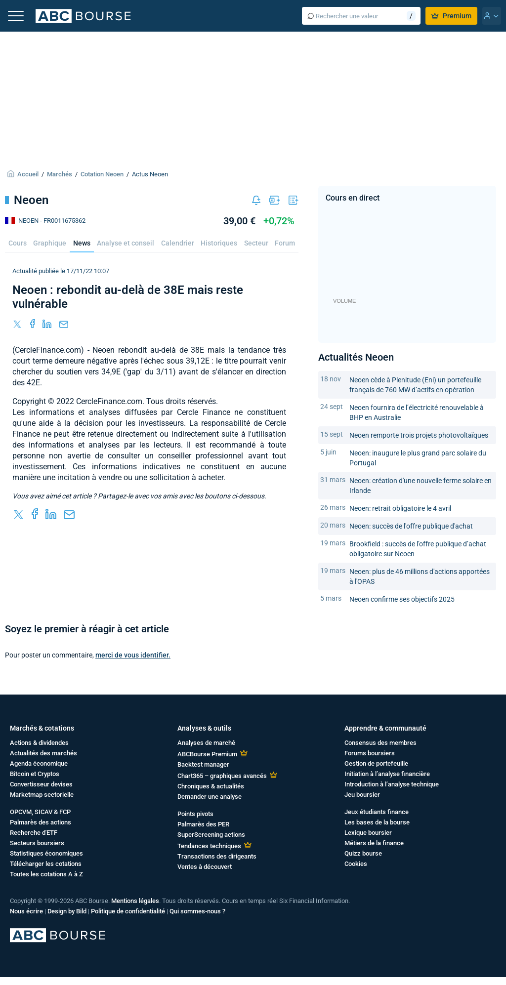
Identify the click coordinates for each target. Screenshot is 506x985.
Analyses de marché (206, 742)
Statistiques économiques (46, 853)
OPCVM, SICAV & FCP (40, 812)
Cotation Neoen (102, 174)
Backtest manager (203, 764)
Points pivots (195, 814)
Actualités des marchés (43, 753)
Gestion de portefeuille (376, 763)
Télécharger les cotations (46, 863)
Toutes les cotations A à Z (46, 874)
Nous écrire (26, 911)
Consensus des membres (380, 742)
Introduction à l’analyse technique (391, 784)
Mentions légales (135, 900)
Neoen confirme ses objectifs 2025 (402, 599)
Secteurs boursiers (37, 843)
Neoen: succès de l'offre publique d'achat (411, 526)
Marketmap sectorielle (42, 794)
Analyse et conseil (125, 243)
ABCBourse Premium (207, 754)
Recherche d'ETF (33, 832)
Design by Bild (66, 911)
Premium (451, 16)
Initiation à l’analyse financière (387, 774)
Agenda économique (39, 763)
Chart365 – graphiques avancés (222, 776)
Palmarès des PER (203, 824)
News (81, 243)
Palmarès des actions (40, 822)
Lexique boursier (368, 832)
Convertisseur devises (41, 784)
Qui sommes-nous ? (197, 911)
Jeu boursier (362, 794)
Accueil (28, 174)
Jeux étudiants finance (376, 812)
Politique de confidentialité (128, 911)
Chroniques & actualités (210, 786)
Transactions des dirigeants (216, 856)
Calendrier (177, 243)
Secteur (256, 243)
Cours (17, 243)
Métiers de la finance (374, 843)
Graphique (49, 243)
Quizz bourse (363, 853)
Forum (285, 243)
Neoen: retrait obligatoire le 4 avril (400, 508)
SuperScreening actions (211, 834)
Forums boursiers (369, 753)
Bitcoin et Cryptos (34, 774)
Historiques (219, 243)
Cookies (355, 863)
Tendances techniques (209, 846)
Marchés (59, 174)
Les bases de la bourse (377, 822)
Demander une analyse (209, 796)
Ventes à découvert (204, 866)
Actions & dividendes (39, 742)
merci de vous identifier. (132, 655)
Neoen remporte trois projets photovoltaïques (418, 435)
